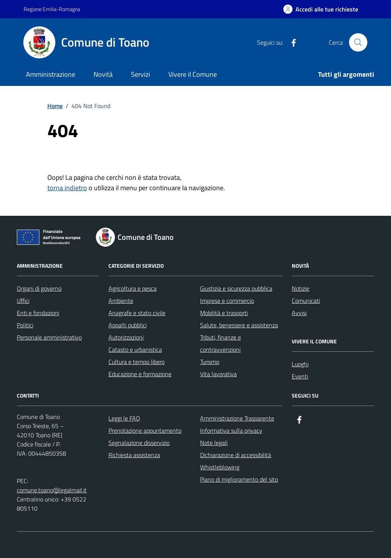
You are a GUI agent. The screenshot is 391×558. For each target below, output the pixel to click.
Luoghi (300, 364)
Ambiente (120, 300)
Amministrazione (50, 74)
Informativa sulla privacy (231, 430)
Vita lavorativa (218, 373)
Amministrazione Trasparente (237, 418)
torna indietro (67, 188)
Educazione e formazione (139, 373)
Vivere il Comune (192, 74)
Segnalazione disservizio (139, 442)
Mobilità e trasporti (224, 312)
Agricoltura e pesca (132, 288)
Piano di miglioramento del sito (239, 479)
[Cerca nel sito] (358, 42)
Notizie (300, 288)
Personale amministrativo (49, 337)
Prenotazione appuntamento (144, 430)
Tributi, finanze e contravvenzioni (220, 343)
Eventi (300, 376)
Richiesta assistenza (134, 454)
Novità (103, 74)
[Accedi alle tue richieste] (320, 9)
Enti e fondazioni (38, 312)
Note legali (214, 442)
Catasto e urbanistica (135, 349)
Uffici (23, 300)
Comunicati (306, 300)
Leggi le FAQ (124, 418)
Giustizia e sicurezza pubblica (236, 288)
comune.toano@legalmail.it (52, 490)
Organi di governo (39, 288)
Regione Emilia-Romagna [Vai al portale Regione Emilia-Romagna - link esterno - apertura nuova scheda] (52, 9)
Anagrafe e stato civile (136, 312)
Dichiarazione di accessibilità (235, 454)
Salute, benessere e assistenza (239, 325)
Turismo (209, 361)
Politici (25, 325)
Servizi (140, 74)
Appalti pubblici (127, 325)
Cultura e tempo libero (136, 361)
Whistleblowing (219, 467)
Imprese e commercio (227, 300)
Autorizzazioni (126, 337)
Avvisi (299, 312)
